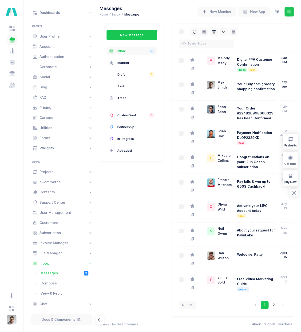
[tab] (12, 28)
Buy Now (290, 178)
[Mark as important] (200, 68)
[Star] (200, 60)
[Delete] (222, 32)
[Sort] (241, 32)
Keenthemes (135, 324)
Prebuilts (290, 141)
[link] (283, 305)
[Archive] (212, 32)
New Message (139, 35)
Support (269, 324)
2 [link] (274, 305)
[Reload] (202, 32)
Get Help (290, 160)
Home (111, 14)
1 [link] (264, 305)
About (256, 324)
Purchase (285, 324)
